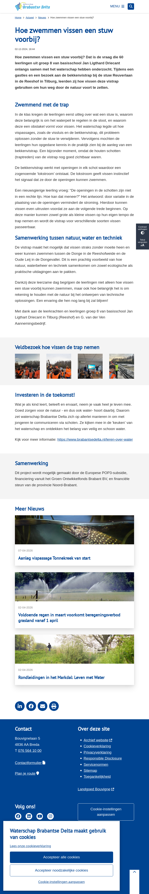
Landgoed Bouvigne (96, 789)
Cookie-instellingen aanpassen (61, 881)
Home (18, 17)
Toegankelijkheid (97, 776)
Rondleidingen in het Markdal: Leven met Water (61, 677)
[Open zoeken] (131, 6)
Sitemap (90, 770)
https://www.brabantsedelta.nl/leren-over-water (95, 439)
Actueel (30, 17)
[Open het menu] (117, 6)
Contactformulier (30, 763)
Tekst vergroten (142, 243)
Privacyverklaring (98, 752)
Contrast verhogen (142, 230)
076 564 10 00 (30, 751)
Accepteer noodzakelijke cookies (61, 870)
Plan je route (27, 773)
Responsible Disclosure (103, 758)
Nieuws (42, 17)
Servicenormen (96, 764)
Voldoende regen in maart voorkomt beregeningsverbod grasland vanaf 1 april (69, 617)
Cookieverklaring (97, 746)
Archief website (98, 740)
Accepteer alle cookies (61, 857)
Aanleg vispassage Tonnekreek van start (54, 558)
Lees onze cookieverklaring (30, 846)
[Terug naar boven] (134, 882)
